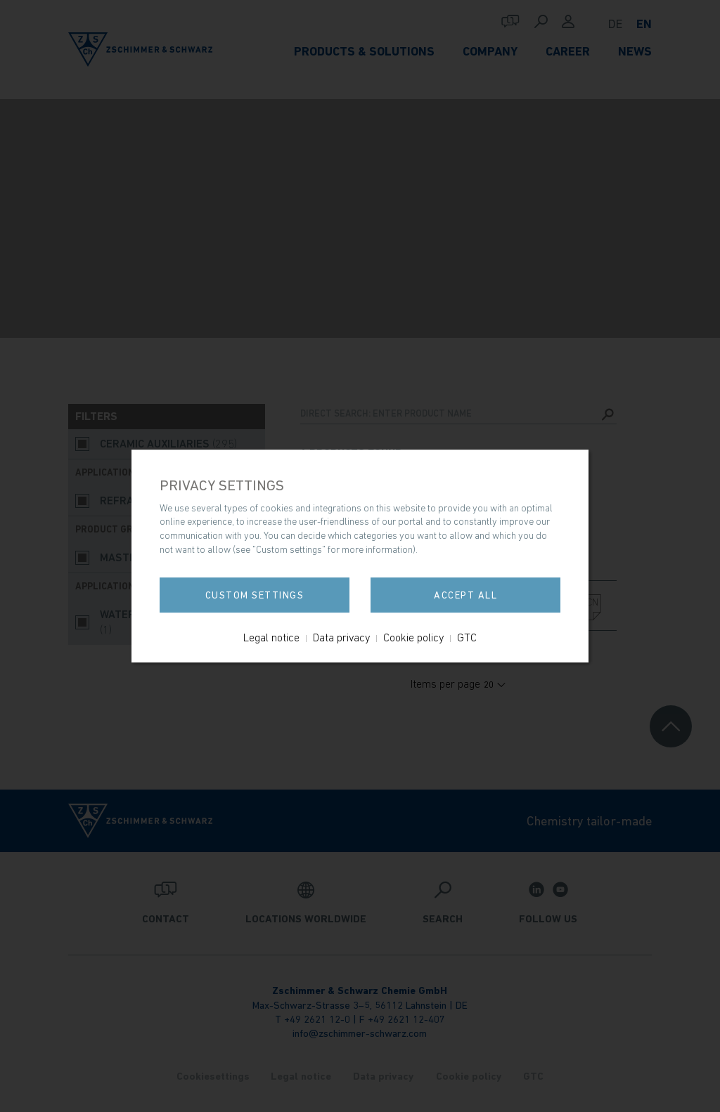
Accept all (465, 595)
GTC (467, 637)
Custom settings (254, 595)
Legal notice (271, 637)
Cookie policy (413, 637)
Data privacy (341, 637)
